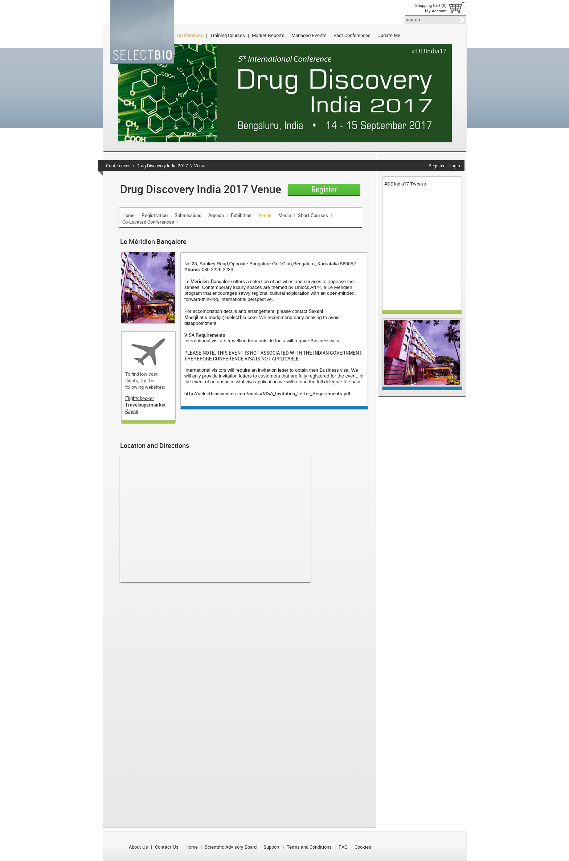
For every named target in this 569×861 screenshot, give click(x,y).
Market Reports (268, 35)
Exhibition (241, 215)
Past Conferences (352, 35)
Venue (200, 165)
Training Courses (227, 35)
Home (128, 215)
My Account (436, 10)
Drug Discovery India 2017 (162, 165)
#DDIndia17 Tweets (405, 183)
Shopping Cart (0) (431, 5)
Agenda (216, 215)
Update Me (388, 35)
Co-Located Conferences (148, 222)
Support (271, 847)
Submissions (188, 215)
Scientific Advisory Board (231, 847)
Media (284, 215)
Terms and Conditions (309, 847)
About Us (138, 847)
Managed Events (309, 35)
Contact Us (167, 847)
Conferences (190, 35)
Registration (155, 215)
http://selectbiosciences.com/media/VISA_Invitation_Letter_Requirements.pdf (267, 393)
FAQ (343, 847)
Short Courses (313, 215)
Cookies (363, 847)
